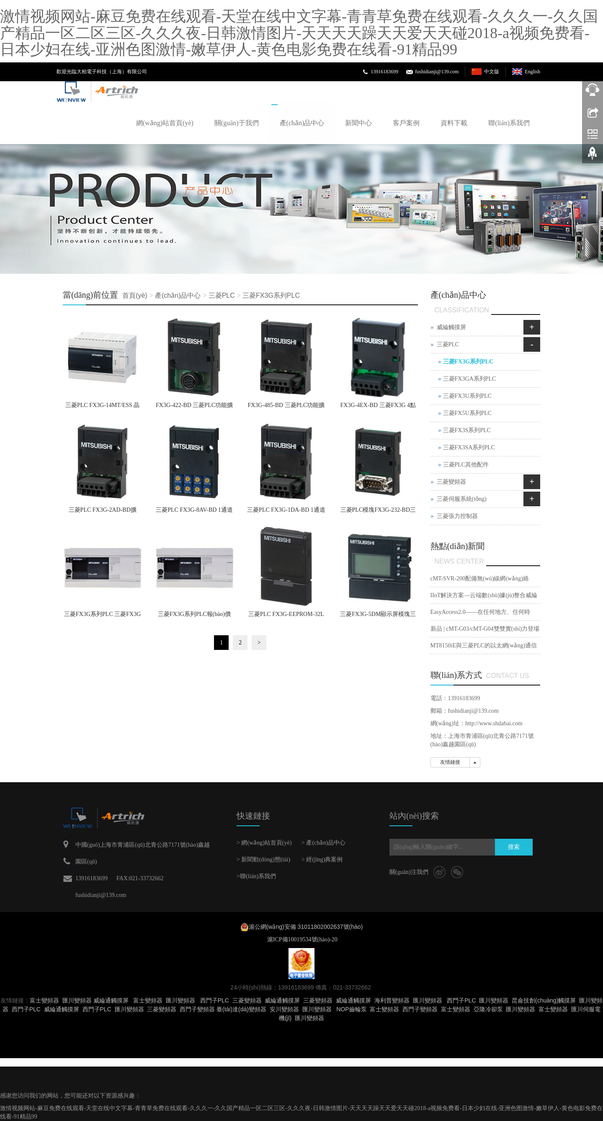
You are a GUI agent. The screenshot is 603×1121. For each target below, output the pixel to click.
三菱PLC (222, 295)
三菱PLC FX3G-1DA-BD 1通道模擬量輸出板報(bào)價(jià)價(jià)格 (286, 512)
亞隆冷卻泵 (488, 1009)
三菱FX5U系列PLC (467, 413)
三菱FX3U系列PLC (467, 396)
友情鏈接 (450, 762)
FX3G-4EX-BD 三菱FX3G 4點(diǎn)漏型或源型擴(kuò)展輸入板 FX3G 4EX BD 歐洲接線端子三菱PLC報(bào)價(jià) (378, 408)
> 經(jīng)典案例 (322, 859)
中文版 (491, 72)
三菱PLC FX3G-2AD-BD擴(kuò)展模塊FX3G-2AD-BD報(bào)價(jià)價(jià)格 (102, 512)
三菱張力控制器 (457, 516)
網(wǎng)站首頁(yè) (164, 122)
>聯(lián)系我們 (256, 876)
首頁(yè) (134, 295)
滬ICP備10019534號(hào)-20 (301, 939)
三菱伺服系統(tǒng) (462, 499)
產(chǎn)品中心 (302, 122)
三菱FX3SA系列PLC (469, 447)
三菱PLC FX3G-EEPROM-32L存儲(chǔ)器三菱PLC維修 (286, 617)
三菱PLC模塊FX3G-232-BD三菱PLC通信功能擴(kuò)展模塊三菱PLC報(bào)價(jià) (378, 512)
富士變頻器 (44, 1000)
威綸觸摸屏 (451, 327)
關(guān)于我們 (236, 122)
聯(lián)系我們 (509, 122)
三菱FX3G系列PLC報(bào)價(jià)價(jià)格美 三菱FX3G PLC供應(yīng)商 (194, 617)
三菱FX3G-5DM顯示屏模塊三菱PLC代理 (378, 617)
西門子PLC (214, 1000)
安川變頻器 (284, 1009)
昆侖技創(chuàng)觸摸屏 (544, 1000)
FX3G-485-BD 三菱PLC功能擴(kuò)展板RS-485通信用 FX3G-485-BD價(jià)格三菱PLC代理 (286, 408)
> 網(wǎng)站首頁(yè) (264, 843)
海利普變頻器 (392, 1000)
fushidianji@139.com (437, 72)
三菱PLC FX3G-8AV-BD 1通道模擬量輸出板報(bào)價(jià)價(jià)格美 (194, 512)
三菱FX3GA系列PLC (469, 379)
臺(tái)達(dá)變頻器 (241, 1009)
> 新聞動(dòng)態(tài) (263, 859)
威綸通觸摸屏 (111, 1000)
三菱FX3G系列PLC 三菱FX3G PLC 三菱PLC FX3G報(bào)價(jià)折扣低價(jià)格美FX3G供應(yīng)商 (102, 617)
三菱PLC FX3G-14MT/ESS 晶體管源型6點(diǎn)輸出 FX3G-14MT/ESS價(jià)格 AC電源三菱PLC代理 (102, 408)
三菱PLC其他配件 (466, 464)
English (532, 72)
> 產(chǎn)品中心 (323, 843)
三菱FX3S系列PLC (467, 430)
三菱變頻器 (451, 482)
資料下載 (454, 122)
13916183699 (384, 72)
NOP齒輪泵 (351, 1009)
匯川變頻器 (77, 1000)
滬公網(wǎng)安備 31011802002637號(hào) (306, 926)
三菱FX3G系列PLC (271, 295)
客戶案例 (406, 122)
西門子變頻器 (197, 1009)
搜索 (514, 847)
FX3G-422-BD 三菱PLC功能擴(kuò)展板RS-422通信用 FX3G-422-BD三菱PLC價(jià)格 (194, 408)
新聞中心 (358, 122)
